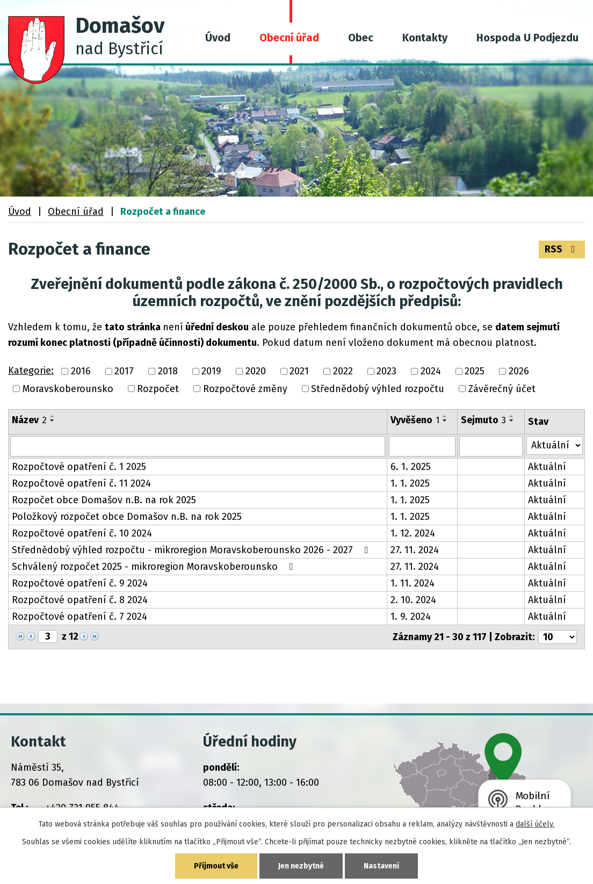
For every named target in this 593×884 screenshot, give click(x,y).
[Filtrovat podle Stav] (554, 445)
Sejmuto (483, 420)
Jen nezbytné (301, 866)
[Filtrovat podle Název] (197, 446)
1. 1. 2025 (410, 483)
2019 (211, 372)
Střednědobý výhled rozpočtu (377, 389)
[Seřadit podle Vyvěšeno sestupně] (445, 420)
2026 (519, 372)
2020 (255, 372)
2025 (474, 372)
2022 (343, 372)
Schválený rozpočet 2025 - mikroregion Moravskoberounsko (155, 567)
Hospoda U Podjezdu (527, 37)
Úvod (217, 37)
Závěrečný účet (502, 389)
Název (29, 420)
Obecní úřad (289, 37)
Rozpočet (158, 389)
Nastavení (381, 866)
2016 (81, 372)
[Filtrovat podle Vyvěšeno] (422, 446)
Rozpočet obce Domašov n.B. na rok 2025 (104, 500)
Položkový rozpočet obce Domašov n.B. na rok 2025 (127, 517)
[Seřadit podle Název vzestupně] (53, 416)
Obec (360, 37)
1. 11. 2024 (412, 583)
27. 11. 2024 (414, 550)
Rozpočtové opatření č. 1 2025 (79, 467)
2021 (299, 372)
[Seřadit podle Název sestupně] (53, 420)
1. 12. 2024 (412, 533)
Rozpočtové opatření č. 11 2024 (81, 483)
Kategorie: (31, 370)
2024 (431, 372)
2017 (124, 372)
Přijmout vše (216, 866)
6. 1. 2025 (410, 467)
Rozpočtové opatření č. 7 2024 (79, 616)
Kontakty (424, 37)
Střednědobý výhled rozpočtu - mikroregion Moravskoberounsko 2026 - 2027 (192, 550)
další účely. (535, 824)
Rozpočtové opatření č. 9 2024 (80, 583)
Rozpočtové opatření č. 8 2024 (80, 600)
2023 (386, 372)
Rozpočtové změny (245, 389)
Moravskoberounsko (68, 389)
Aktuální (547, 467)
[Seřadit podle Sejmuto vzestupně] (512, 416)
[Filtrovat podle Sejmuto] (491, 446)
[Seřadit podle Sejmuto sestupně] (512, 420)
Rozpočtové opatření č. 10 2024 (82, 533)
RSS (562, 249)
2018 (168, 372)
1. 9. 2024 (410, 616)
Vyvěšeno (414, 420)
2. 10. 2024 (413, 600)
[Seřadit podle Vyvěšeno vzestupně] (445, 416)
